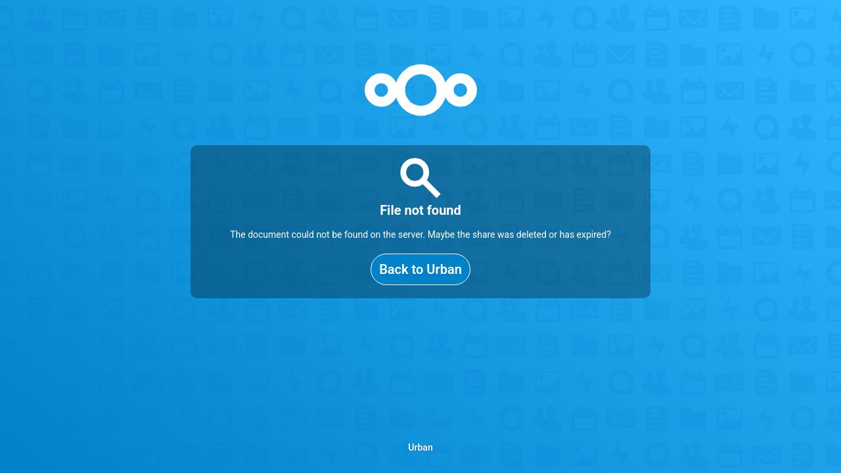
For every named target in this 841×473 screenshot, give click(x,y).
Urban (420, 447)
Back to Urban (420, 269)
